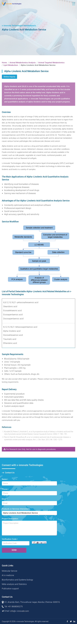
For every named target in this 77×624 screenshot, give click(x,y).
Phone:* (5, 489)
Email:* (5, 499)
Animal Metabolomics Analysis (23, 62)
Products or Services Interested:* (16, 509)
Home (4, 62)
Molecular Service (9, 571)
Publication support (10, 588)
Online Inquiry (9, 77)
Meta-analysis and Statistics (14, 584)
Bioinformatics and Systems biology (17, 580)
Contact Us (8, 472)
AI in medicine (8, 575)
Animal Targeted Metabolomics (51, 62)
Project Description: (10, 519)
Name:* (5, 479)
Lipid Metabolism (10, 65)
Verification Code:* (10, 539)
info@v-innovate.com (19, 611)
